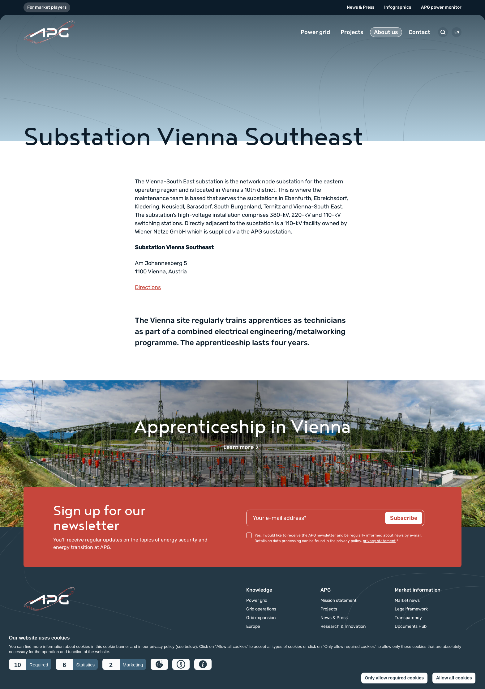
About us (386, 32)
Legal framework (411, 609)
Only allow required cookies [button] (394, 677)
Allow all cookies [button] (454, 677)
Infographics (397, 7)
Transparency (408, 617)
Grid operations (261, 609)
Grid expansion (261, 617)
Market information (417, 590)
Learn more (241, 447)
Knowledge (259, 590)
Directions (148, 287)
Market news (407, 600)
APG (325, 590)
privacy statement (379, 541)
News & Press (360, 7)
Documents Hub (411, 626)
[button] (30, 664)
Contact (419, 32)
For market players (47, 7)
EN (456, 32)
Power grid (315, 32)
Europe (253, 626)
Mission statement (338, 600)
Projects (352, 32)
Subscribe (403, 518)
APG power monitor (441, 7)
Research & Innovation (343, 626)
